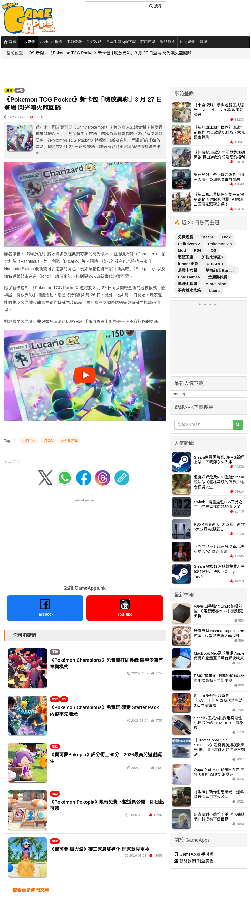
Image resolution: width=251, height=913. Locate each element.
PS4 (198, 250)
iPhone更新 (188, 264)
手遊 (19, 90)
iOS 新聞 (28, 42)
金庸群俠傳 (217, 277)
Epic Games (189, 277)
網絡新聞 (167, 42)
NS (64, 699)
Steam (207, 237)
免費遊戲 (186, 237)
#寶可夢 (28, 441)
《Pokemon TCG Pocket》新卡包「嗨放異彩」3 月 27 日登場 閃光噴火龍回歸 (120, 53)
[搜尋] (115, 6)
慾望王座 (186, 257)
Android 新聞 (51, 42)
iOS (213, 250)
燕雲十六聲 (188, 270)
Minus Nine (215, 284)
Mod (182, 250)
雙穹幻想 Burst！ (220, 270)
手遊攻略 (94, 42)
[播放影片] (85, 375)
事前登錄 (74, 42)
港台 (9, 90)
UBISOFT (215, 264)
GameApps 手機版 (194, 854)
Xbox (226, 237)
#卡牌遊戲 (69, 441)
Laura (214, 290)
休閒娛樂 (187, 42)
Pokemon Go (220, 243)
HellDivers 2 (189, 243)
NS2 (55, 699)
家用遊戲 (148, 42)
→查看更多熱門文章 (28, 890)
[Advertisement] (95, 73)
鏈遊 (203, 42)
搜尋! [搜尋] (156, 6)
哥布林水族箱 (190, 290)
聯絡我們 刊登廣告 (194, 861)
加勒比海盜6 (212, 257)
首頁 (10, 42)
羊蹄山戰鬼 (188, 284)
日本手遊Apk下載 (121, 42)
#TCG (48, 441)
